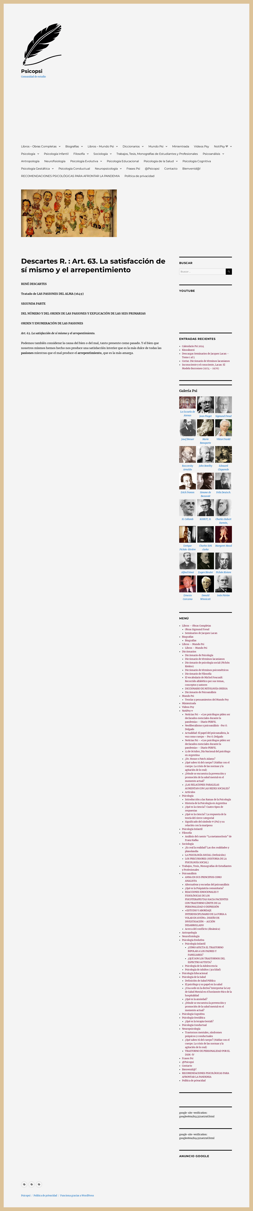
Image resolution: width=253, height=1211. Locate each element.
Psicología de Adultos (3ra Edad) (203, 969)
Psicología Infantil (56, 153)
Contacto (170, 168)
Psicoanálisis (211, 153)
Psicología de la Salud (159, 161)
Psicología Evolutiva (84, 161)
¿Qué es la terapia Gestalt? (199, 1021)
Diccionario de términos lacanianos (205, 659)
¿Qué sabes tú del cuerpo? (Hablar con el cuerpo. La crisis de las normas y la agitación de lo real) (207, 766)
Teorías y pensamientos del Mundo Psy (207, 699)
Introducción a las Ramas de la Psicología (208, 799)
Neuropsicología (106, 168)
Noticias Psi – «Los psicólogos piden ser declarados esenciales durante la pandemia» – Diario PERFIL (207, 718)
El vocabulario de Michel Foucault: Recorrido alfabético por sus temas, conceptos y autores (204, 681)
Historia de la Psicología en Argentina (206, 803)
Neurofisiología (54, 161)
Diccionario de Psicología (199, 655)
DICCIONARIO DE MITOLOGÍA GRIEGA (206, 688)
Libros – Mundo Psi (101, 146)
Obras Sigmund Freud (197, 629)
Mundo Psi (155, 146)
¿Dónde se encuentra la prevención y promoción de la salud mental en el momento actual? (205, 777)
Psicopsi (31, 71)
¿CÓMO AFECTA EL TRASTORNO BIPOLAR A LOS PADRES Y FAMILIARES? (205, 951)
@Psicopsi (152, 168)
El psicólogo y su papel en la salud (203, 984)
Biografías (72, 146)
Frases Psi (133, 168)
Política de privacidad (139, 176)
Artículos (190, 792)
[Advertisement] (127, 114)
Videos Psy (201, 146)
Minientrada (180, 146)
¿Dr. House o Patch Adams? (200, 758)
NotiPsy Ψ (221, 146)
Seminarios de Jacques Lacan (201, 633)
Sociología (100, 153)
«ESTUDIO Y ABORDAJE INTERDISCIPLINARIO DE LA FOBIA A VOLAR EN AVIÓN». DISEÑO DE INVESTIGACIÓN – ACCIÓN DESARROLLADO (205, 918)
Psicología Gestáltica (35, 168)
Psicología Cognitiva (197, 161)
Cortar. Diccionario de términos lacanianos (206, 361)
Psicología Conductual (74, 168)
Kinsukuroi (188, 349)
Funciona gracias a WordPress (77, 1195)
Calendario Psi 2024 (193, 346)
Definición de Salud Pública (200, 980)
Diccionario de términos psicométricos (207, 670)
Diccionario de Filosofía (198, 673)
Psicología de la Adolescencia (201, 965)
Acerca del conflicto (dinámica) (202, 928)
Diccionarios (131, 146)
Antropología (30, 161)
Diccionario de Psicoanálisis (200, 692)
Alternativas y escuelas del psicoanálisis (207, 884)
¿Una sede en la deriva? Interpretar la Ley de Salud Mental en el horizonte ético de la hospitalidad (208, 992)
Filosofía (79, 153)
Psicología (28, 153)
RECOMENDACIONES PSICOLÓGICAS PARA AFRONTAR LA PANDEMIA (70, 176)
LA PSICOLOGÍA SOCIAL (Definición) (205, 855)
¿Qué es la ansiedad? (196, 999)
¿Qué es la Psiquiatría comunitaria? (204, 888)
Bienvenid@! (191, 168)
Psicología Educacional (123, 161)
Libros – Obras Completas (39, 146)
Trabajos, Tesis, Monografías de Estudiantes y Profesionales (157, 153)
